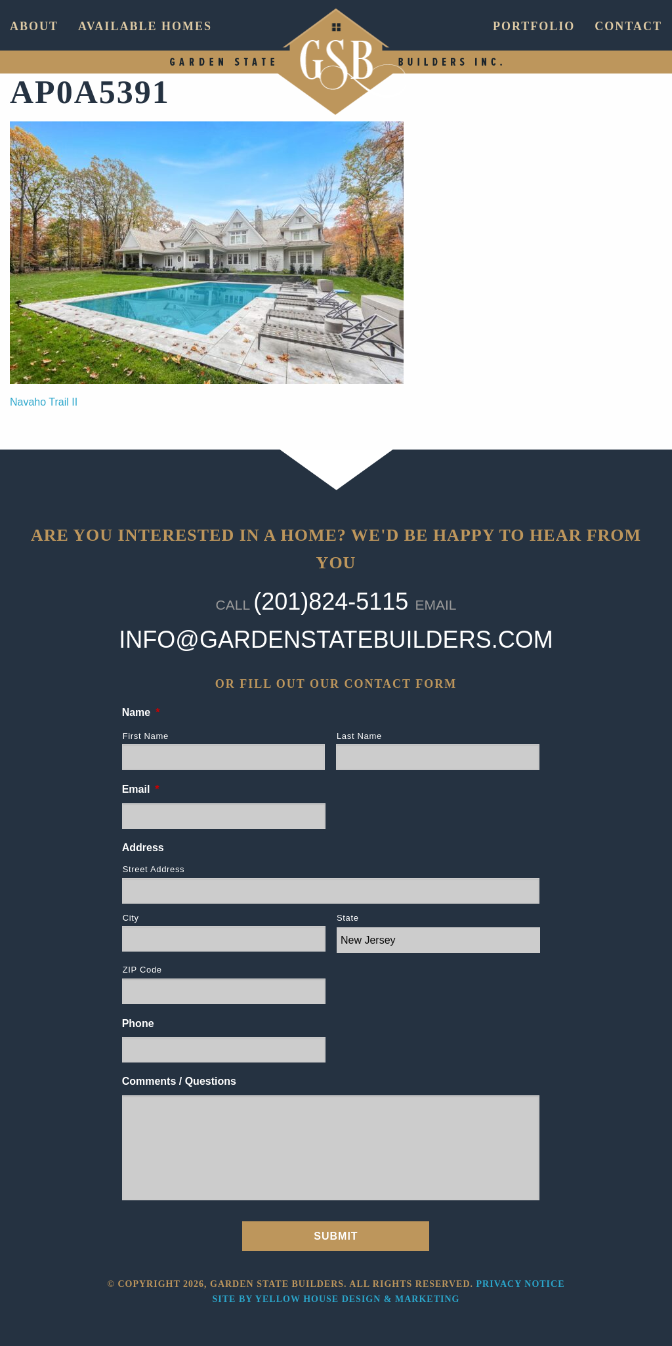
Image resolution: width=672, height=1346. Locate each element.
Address (143, 847)
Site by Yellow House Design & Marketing (336, 1299)
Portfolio (534, 26)
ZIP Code (142, 970)
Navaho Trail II (43, 402)
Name (141, 712)
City (131, 918)
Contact (628, 26)
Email (140, 789)
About (34, 26)
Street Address (154, 869)
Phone (138, 1023)
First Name (146, 736)
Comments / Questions (179, 1081)
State (348, 918)
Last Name (359, 736)
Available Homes (145, 26)
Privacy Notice (520, 1284)
